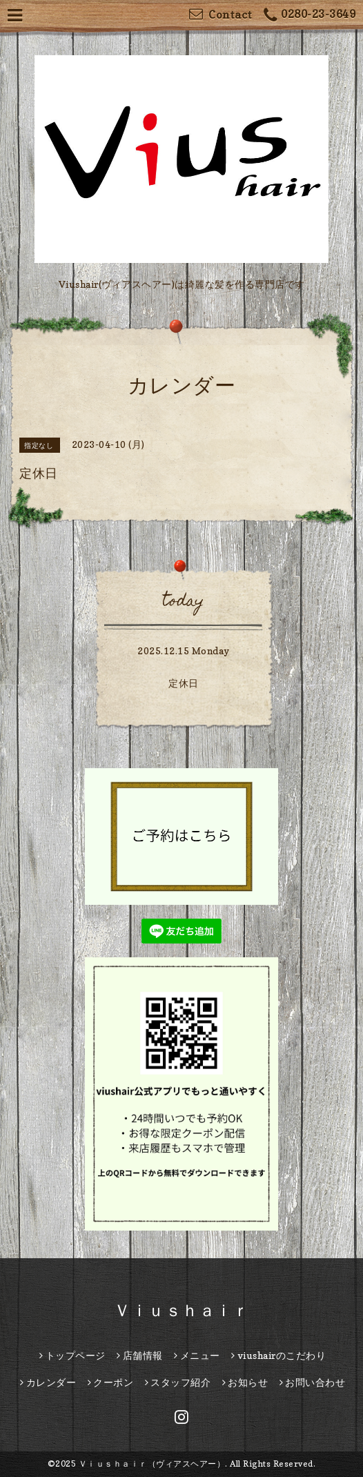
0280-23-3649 (310, 15)
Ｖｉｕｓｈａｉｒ (181, 1310)
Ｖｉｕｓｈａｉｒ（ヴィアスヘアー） (152, 1463)
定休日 (183, 683)
